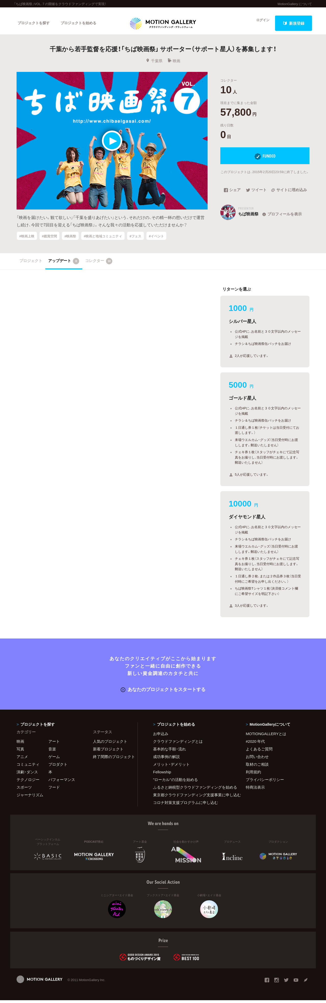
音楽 (52, 751)
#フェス (135, 240)
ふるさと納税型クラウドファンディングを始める (193, 790)
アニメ (22, 759)
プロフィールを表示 (281, 219)
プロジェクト (30, 264)
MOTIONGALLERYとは (266, 736)
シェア (232, 195)
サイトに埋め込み (289, 195)
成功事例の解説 (166, 759)
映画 (173, 65)
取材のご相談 (257, 767)
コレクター (99, 264)
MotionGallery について (295, 3)
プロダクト (57, 767)
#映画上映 (26, 240)
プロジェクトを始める (83, 23)
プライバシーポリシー (265, 782)
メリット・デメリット (171, 767)
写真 (20, 751)
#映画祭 (70, 240)
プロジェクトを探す (35, 23)
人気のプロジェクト (110, 744)
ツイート (256, 195)
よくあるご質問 (259, 751)
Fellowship (162, 774)
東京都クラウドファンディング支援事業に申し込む (193, 797)
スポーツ (24, 790)
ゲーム (54, 759)
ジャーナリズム (30, 797)
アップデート (63, 264)
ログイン (259, 23)
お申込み (160, 736)
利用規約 (253, 774)
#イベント (156, 240)
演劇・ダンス (27, 774)
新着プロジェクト (108, 751)
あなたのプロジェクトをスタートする (163, 692)
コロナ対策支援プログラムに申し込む (185, 805)
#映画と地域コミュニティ (103, 240)
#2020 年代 (255, 744)
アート (54, 744)
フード (54, 790)
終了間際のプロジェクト (112, 759)
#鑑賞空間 (49, 240)
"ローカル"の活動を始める (175, 782)
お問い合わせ (257, 759)
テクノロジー (28, 782)
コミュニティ (28, 767)
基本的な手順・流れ (169, 751)
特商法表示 (255, 790)
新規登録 (294, 23)
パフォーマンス (61, 782)
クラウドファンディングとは (178, 744)
